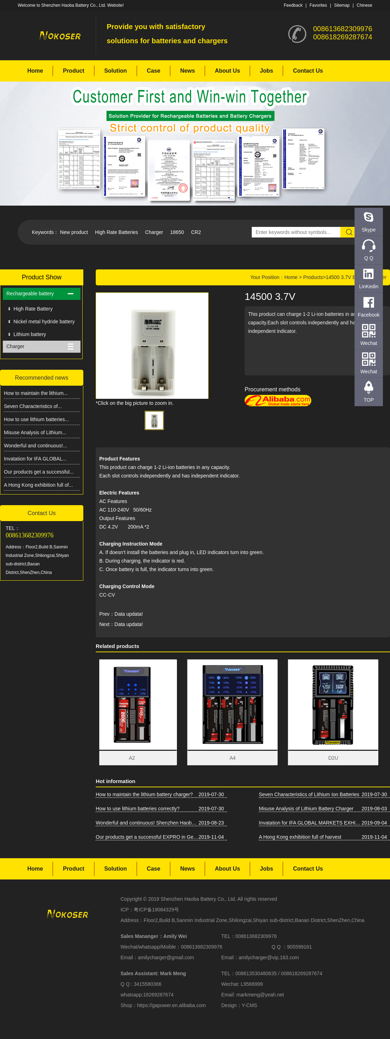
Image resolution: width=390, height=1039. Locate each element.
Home (35, 71)
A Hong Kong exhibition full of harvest (300, 837)
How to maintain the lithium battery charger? (144, 794)
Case (153, 71)
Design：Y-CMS (239, 1005)
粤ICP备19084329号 (156, 909)
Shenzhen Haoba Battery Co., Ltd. (198, 899)
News (187, 71)
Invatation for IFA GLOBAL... (35, 459)
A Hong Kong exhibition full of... (38, 485)
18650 (177, 232)
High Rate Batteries (116, 232)
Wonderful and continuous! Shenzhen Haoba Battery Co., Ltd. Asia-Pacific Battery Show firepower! (147, 823)
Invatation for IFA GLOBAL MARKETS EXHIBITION (310, 823)
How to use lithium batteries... (36, 419)
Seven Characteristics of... (33, 406)
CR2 (196, 232)
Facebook (368, 315)
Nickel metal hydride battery (44, 321)
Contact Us (308, 71)
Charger (154, 232)
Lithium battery (29, 334)
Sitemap (342, 5)
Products (313, 277)
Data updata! (129, 614)
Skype (369, 230)
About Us (227, 71)
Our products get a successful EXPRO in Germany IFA (147, 837)
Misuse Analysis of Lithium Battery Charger (306, 808)
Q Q (368, 258)
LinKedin (369, 286)
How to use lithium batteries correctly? (138, 808)
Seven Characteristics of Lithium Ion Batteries (309, 794)
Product (73, 71)
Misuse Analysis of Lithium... (35, 432)
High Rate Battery (33, 309)
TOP (369, 400)
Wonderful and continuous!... (35, 445)
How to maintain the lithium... (36, 393)
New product (74, 232)
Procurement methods (272, 389)
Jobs (266, 71)
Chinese (364, 5)
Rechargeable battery (30, 293)
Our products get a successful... (39, 472)
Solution (115, 71)
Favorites (318, 5)
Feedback (293, 5)
